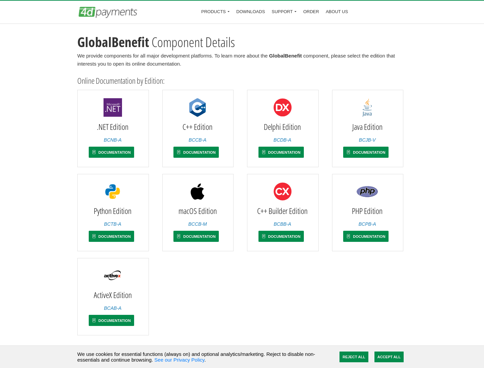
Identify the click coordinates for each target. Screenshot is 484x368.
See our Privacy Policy (179, 360)
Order (311, 11)
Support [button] (282, 11)
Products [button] (213, 11)
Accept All (389, 357)
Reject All (353, 357)
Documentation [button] (111, 152)
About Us (337, 11)
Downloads (250, 11)
